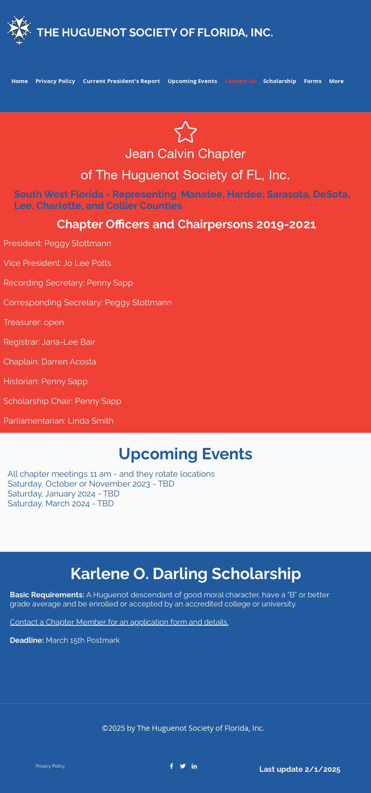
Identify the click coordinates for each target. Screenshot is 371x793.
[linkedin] (194, 766)
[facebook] (171, 766)
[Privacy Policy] (50, 766)
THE (48, 32)
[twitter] (183, 766)
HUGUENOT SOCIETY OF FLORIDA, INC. (166, 32)
